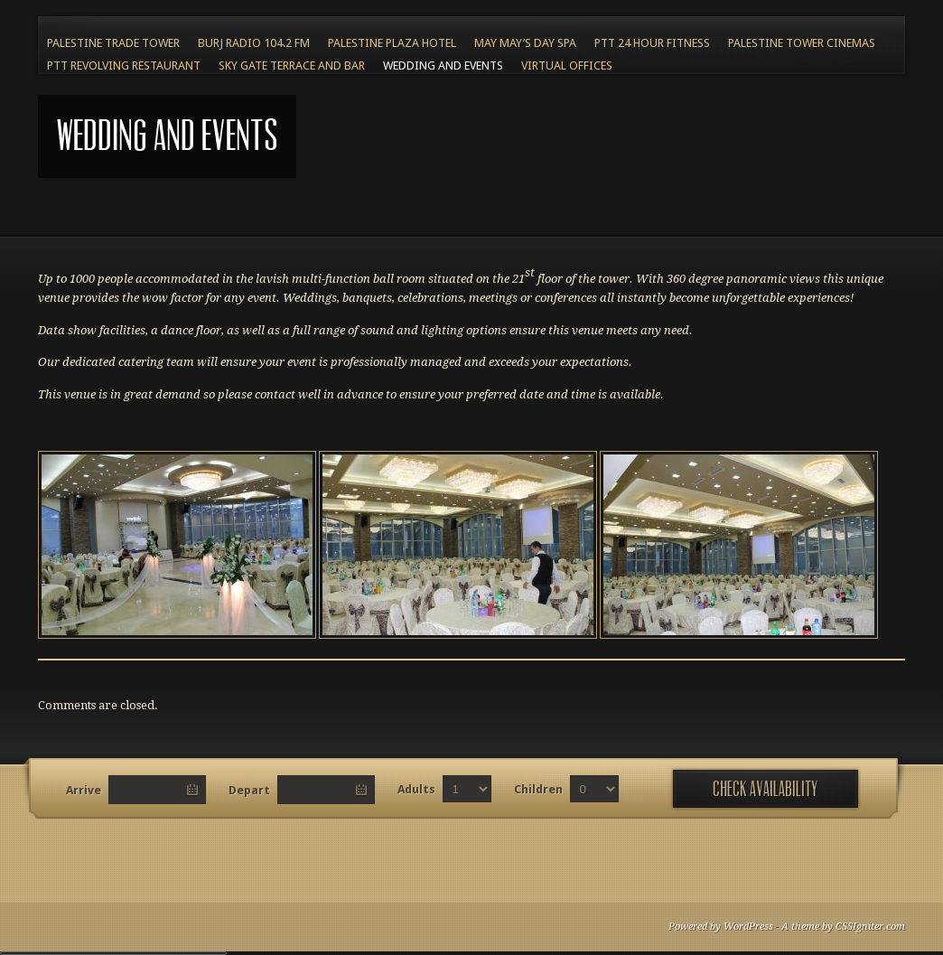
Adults (416, 789)
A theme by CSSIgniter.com (843, 926)
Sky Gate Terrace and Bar (292, 65)
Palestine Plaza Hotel (392, 43)
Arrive (83, 790)
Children (538, 789)
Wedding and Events (443, 65)
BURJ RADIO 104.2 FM (254, 43)
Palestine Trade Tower (113, 43)
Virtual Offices (566, 65)
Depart (249, 790)
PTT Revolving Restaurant (124, 65)
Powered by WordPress (720, 926)
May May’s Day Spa (525, 43)
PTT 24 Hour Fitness (652, 43)
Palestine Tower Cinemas (801, 43)
